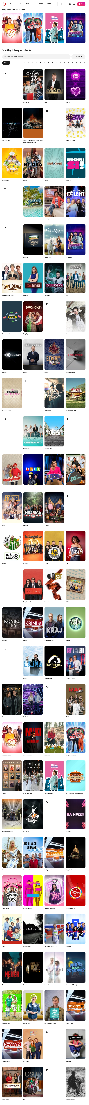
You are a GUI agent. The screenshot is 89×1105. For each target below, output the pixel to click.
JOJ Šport (50, 4)
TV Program (30, 4)
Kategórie (78, 56)
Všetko (6, 63)
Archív (19, 4)
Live (11, 4)
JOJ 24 (40, 4)
